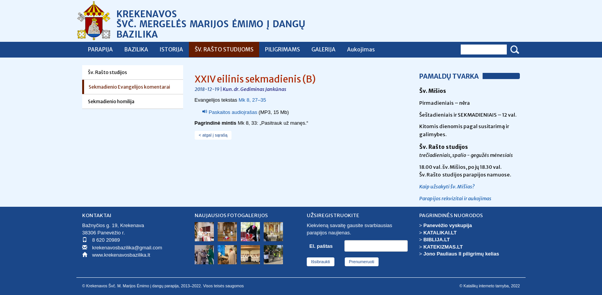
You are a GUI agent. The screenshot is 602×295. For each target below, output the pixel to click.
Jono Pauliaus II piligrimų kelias (461, 254)
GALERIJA (323, 49)
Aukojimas (361, 49)
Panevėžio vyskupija (447, 225)
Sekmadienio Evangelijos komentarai (129, 87)
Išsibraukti (320, 261)
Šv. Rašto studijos (107, 72)
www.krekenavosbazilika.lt (121, 255)
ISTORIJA (171, 49)
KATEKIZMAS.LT (443, 247)
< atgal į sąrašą (213, 135)
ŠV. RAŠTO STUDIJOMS (224, 49)
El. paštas (321, 246)
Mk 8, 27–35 (252, 100)
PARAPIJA (100, 49)
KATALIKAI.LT (440, 233)
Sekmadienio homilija (111, 101)
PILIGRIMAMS (282, 49)
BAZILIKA (136, 49)
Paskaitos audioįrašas (233, 112)
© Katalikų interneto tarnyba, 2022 (490, 286)
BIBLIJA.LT (436, 239)
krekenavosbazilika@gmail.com (127, 248)
